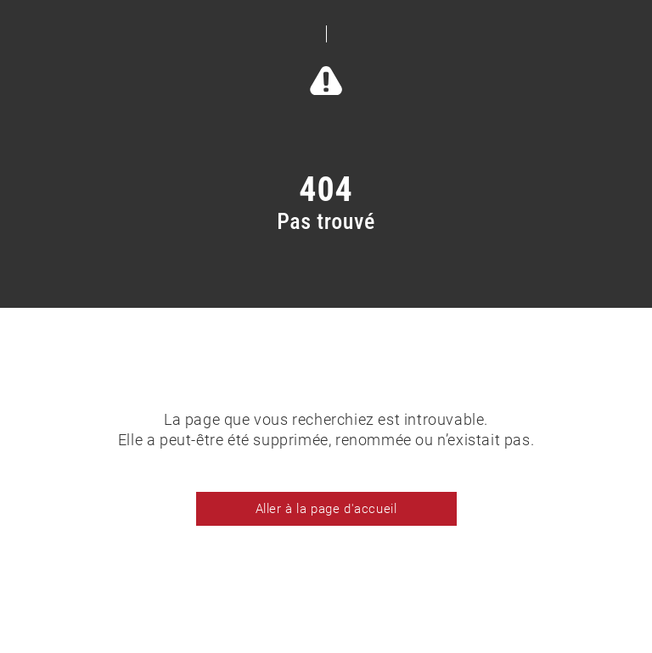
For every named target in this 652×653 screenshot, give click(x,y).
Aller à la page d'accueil (326, 508)
